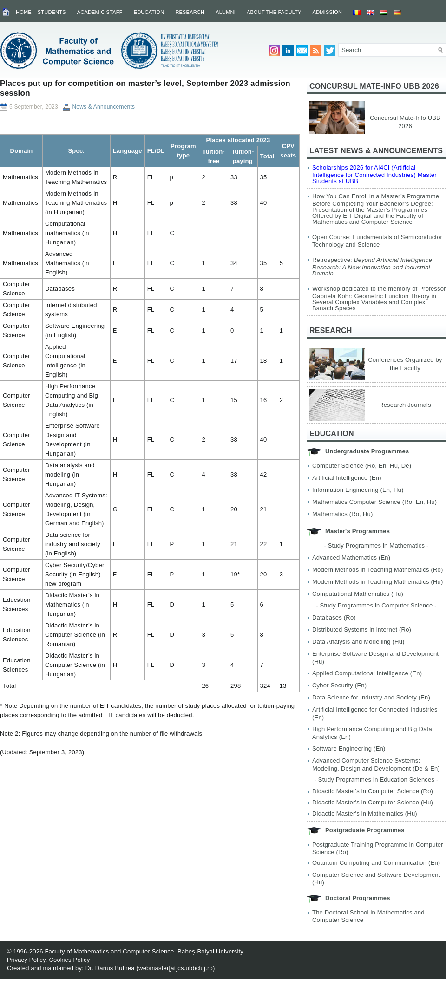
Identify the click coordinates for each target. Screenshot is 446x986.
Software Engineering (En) (348, 748)
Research (189, 12)
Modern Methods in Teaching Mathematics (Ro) (377, 569)
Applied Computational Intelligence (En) (367, 673)
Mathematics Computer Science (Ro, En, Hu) (374, 501)
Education (149, 12)
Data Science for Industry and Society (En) (371, 697)
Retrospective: (372, 266)
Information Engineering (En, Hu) (357, 489)
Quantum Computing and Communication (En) (376, 862)
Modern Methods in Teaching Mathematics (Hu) (377, 581)
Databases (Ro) (334, 617)
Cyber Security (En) (339, 685)
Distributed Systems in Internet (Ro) (361, 629)
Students (52, 12)
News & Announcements (103, 107)
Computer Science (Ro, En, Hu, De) (361, 465)
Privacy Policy (26, 959)
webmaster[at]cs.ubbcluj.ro (175, 968)
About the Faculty (274, 12)
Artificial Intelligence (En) (346, 477)
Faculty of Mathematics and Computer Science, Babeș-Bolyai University (144, 951)
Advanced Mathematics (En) (351, 557)
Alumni (226, 12)
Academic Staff (100, 12)
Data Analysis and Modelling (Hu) (358, 641)
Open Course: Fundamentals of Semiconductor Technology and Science (377, 241)
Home (24, 12)
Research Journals (405, 404)
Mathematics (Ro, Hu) (342, 513)
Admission (327, 12)
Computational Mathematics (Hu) (357, 593)
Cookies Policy (69, 959)
